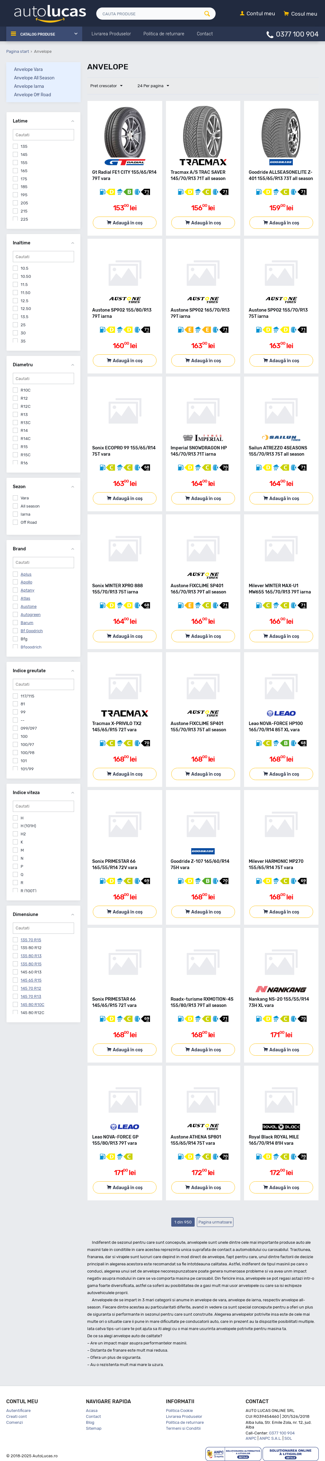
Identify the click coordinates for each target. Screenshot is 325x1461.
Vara (25, 498)
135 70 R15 (31, 940)
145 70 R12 (31, 988)
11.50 (25, 292)
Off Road (29, 522)
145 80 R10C (32, 1004)
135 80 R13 (31, 955)
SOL (288, 1438)
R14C (26, 438)
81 (23, 704)
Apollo (26, 582)
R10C (26, 390)
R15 (24, 446)
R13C (26, 422)
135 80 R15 (31, 964)
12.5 (24, 300)
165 (24, 170)
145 (24, 154)
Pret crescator (108, 86)
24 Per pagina (150, 86)
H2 (23, 834)
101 (24, 760)
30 (23, 333)
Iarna (25, 514)
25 (23, 325)
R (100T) (28, 890)
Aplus (26, 574)
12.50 (26, 308)
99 (23, 712)
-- (22, 720)
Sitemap (94, 1428)
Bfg (24, 639)
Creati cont (16, 1416)
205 (24, 203)
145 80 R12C (32, 1012)
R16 (24, 463)
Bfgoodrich (31, 647)
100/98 (27, 752)
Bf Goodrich (32, 630)
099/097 (29, 728)
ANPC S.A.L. (270, 1438)
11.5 (24, 284)
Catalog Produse (41, 34)
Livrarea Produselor (184, 1416)
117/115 (27, 696)
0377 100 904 (297, 34)
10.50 (26, 276)
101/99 (27, 769)
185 (24, 186)
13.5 (24, 316)
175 (24, 179)
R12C (26, 406)
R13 (24, 414)
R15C (26, 455)
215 (24, 211)
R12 (24, 398)
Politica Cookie (179, 1410)
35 (23, 341)
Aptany (27, 590)
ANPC (251, 1438)
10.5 (24, 268)
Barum (27, 622)
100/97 (27, 744)
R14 (24, 430)
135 (24, 146)
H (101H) (28, 825)
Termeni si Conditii (183, 1428)
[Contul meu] (257, 14)
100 (24, 736)
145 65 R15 (31, 980)
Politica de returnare (185, 1422)
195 (24, 195)
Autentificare (18, 1410)
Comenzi (14, 1422)
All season (30, 506)
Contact (93, 1416)
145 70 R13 (31, 996)
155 (24, 162)
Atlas (25, 598)
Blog (90, 1422)
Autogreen (31, 614)
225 (24, 219)
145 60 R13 (31, 972)
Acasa (92, 1410)
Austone (29, 606)
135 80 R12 (31, 947)
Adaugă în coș (127, 223)
